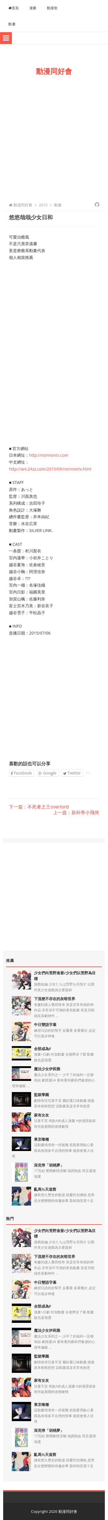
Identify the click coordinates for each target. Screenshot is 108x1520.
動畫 (12, 24)
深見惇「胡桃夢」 (49, 1165)
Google (47, 773)
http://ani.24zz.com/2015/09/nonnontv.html (50, 469)
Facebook (21, 773)
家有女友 (41, 1115)
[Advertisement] (54, 137)
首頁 (13, 7)
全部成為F (42, 1048)
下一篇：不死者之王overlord (39, 807)
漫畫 (33, 7)
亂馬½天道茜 (45, 1189)
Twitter (72, 773)
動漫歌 (52, 7)
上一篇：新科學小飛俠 (76, 813)
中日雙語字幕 (45, 1024)
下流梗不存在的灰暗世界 (54, 998)
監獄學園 (41, 1094)
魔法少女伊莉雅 (47, 1068)
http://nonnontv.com (48, 455)
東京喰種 (41, 1139)
